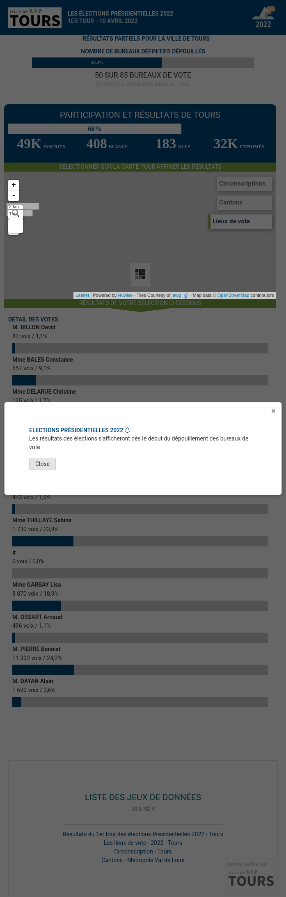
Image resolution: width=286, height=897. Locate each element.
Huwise (125, 295)
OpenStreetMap (233, 295)
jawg (176, 295)
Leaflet (82, 295)
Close (42, 464)
